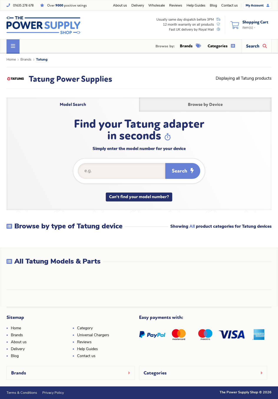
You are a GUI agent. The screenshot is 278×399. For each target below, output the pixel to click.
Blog (213, 5)
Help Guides (196, 5)
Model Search (73, 104)
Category (85, 328)
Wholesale (156, 5)
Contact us (229, 5)
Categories (221, 46)
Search (183, 171)
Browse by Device (205, 104)
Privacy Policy (53, 393)
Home (11, 59)
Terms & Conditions (22, 393)
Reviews (175, 5)
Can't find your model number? (139, 197)
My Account (257, 5)
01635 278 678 (23, 5)
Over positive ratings (67, 5)
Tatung (42, 59)
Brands (190, 46)
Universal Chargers (93, 335)
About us (120, 5)
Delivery (137, 5)
